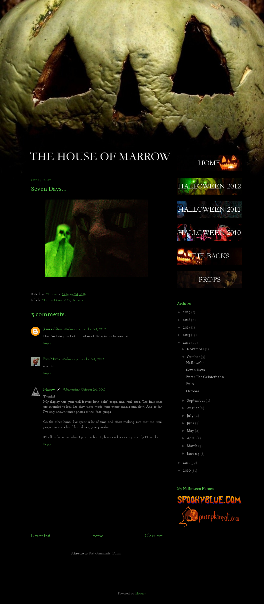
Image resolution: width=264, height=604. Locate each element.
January (194, 453)
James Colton (52, 329)
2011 (187, 462)
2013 (187, 335)
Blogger (140, 593)
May (191, 430)
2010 (187, 470)
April (191, 438)
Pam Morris (51, 359)
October (194, 357)
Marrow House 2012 (56, 300)
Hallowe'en (195, 363)
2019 (187, 312)
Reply (47, 343)
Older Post (153, 536)
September (196, 400)
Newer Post (40, 536)
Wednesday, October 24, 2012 (84, 329)
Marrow (51, 294)
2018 (187, 320)
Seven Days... (197, 370)
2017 (187, 327)
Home (97, 536)
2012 (187, 342)
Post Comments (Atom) (105, 553)
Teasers (77, 300)
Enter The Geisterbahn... (206, 377)
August (193, 408)
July (190, 416)
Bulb (190, 384)
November (196, 349)
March (192, 446)
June (191, 423)
